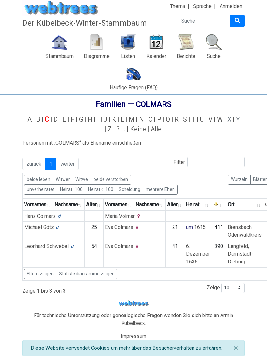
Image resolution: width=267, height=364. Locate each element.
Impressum (133, 336)
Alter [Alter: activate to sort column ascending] (91, 204)
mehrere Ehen (160, 189)
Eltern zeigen (40, 273)
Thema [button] (177, 6)
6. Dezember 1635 (198, 254)
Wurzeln (239, 179)
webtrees (133, 303)
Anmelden (231, 6)
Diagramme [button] (97, 56)
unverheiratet (40, 189)
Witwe (81, 179)
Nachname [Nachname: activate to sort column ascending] (147, 204)
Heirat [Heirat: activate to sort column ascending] (192, 204)
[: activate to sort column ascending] (219, 204)
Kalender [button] (156, 56)
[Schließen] (235, 348)
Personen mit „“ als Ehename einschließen (81, 143)
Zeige (226, 288)
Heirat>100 (71, 189)
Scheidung (129, 189)
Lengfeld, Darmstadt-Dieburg (240, 254)
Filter (209, 162)
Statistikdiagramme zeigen (86, 273)
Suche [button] (214, 56)
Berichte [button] (186, 56)
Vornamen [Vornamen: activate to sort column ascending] (35, 204)
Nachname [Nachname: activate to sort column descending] (66, 204)
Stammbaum (59, 56)
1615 (200, 227)
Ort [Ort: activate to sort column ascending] (231, 204)
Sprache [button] (202, 6)
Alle (156, 129)
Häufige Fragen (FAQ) (134, 87)
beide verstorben (111, 179)
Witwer (63, 179)
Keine (138, 129)
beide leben (38, 179)
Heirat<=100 (100, 189)
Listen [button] (128, 56)
